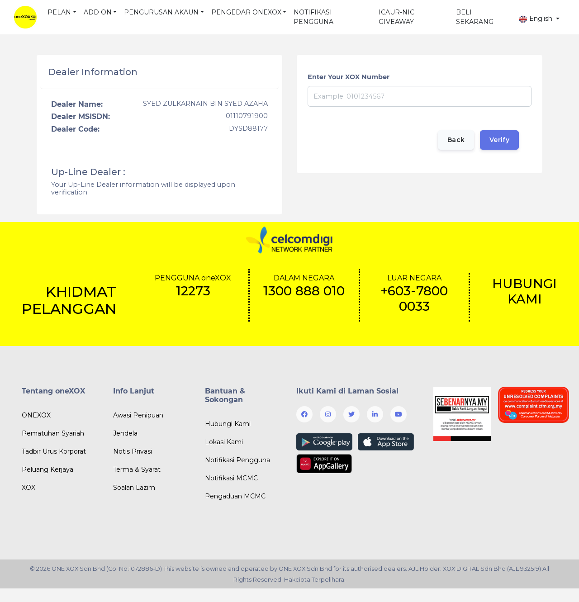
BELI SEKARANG (475, 17)
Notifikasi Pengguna (237, 460)
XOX (28, 487)
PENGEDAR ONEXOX (246, 12)
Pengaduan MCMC (235, 496)
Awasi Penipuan (138, 415)
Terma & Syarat (137, 469)
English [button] (536, 18)
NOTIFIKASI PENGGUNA (313, 17)
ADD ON (98, 12)
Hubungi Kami (228, 424)
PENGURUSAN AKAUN (161, 12)
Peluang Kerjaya (47, 469)
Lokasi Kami (224, 442)
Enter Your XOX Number (348, 77)
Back (456, 140)
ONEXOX (36, 415)
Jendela (125, 433)
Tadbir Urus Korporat (54, 451)
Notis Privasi (132, 451)
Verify (499, 140)
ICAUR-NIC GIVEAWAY (396, 17)
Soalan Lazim (134, 487)
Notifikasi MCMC (231, 478)
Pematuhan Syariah (53, 433)
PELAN (59, 12)
